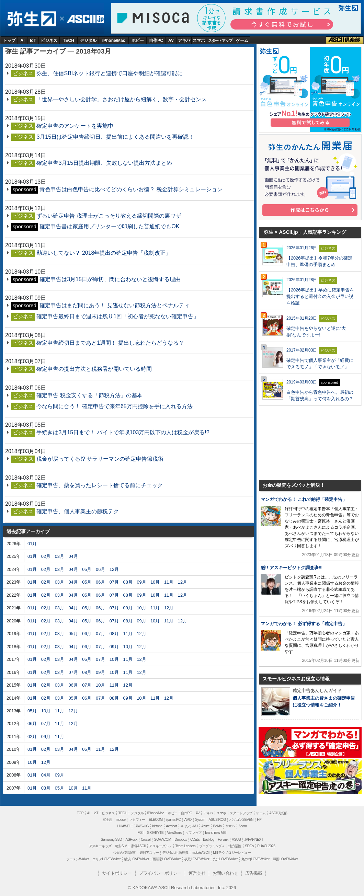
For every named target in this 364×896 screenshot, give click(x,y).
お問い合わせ (225, 873)
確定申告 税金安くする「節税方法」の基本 (89, 395)
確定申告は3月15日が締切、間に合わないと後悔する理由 (110, 279)
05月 (86, 569)
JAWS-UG (141, 826)
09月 (141, 582)
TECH (68, 40)
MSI (141, 833)
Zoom (242, 826)
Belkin (217, 826)
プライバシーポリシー (160, 873)
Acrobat (171, 826)
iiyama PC (173, 820)
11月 (168, 582)
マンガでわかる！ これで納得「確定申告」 (304, 499)
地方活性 (234, 846)
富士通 (107, 820)
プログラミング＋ (212, 846)
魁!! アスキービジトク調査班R (291, 567)
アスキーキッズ (100, 846)
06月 (100, 569)
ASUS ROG (217, 820)
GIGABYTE (155, 833)
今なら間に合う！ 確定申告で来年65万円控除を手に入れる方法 (114, 406)
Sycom (200, 820)
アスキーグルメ (160, 846)
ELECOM (155, 820)
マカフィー (137, 820)
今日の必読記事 (124, 852)
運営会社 (197, 873)
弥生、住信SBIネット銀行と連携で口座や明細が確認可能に (109, 73)
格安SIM (121, 846)
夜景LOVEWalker (196, 859)
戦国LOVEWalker (285, 859)
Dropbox (181, 839)
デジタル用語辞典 (175, 852)
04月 (73, 556)
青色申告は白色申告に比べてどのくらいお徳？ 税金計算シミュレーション (130, 189)
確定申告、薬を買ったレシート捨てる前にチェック (99, 485)
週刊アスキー (149, 852)
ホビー (138, 40)
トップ (9, 40)
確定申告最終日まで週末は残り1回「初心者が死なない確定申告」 (117, 316)
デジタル (88, 40)
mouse (120, 820)
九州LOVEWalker (225, 859)
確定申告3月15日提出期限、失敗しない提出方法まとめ (104, 163)
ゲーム (242, 40)
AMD (187, 820)
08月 (128, 582)
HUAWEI (123, 826)
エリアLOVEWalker (106, 859)
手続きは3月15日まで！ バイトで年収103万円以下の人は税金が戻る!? (122, 432)
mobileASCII (200, 852)
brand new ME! (215, 833)
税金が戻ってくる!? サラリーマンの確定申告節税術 (99, 459)
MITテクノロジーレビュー (232, 852)
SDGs (249, 846)
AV (171, 40)
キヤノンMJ (188, 826)
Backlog (208, 839)
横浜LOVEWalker (136, 859)
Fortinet (223, 839)
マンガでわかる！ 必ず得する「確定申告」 (304, 623)
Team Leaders (185, 846)
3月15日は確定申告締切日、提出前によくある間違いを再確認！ (115, 137)
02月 (45, 556)
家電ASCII (138, 846)
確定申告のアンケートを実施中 (74, 126)
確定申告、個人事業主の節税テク (77, 511)
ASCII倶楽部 (344, 40)
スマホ (199, 40)
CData (194, 839)
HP (259, 820)
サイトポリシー (117, 873)
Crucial (145, 839)
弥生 (31, 19)
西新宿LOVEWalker (166, 859)
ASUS (236, 839)
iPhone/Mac (113, 40)
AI (23, 40)
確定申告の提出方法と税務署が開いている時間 (94, 369)
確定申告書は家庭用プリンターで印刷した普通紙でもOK (109, 226)
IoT (33, 40)
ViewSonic (174, 833)
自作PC (156, 40)
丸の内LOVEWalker (255, 859)
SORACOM (162, 839)
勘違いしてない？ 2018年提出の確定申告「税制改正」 (103, 253)
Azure (205, 826)
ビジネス (49, 40)
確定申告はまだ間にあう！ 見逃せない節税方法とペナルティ (114, 305)
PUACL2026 (266, 846)
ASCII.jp (84, 19)
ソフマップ (193, 833)
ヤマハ (230, 826)
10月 (155, 582)
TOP (80, 813)
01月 (32, 543)
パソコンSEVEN (241, 820)
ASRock (131, 839)
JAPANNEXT (253, 839)
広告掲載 (253, 873)
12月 (114, 569)
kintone (157, 826)
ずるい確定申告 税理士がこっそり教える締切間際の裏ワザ (108, 216)
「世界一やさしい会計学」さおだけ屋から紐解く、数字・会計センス (121, 99)
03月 (59, 556)
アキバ (184, 40)
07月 (114, 582)
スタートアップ (220, 40)
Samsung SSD (111, 839)
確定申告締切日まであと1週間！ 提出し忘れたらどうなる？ (110, 343)
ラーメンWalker (77, 859)
